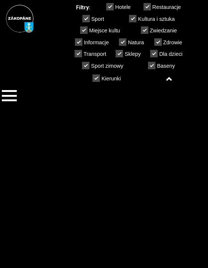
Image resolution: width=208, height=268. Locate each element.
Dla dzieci (166, 53)
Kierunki (106, 78)
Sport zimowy (102, 65)
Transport (90, 53)
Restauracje (162, 6)
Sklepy (128, 53)
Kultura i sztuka (151, 18)
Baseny (161, 65)
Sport (93, 18)
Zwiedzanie (159, 30)
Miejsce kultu (100, 30)
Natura (131, 42)
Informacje (92, 42)
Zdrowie (168, 42)
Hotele (118, 6)
